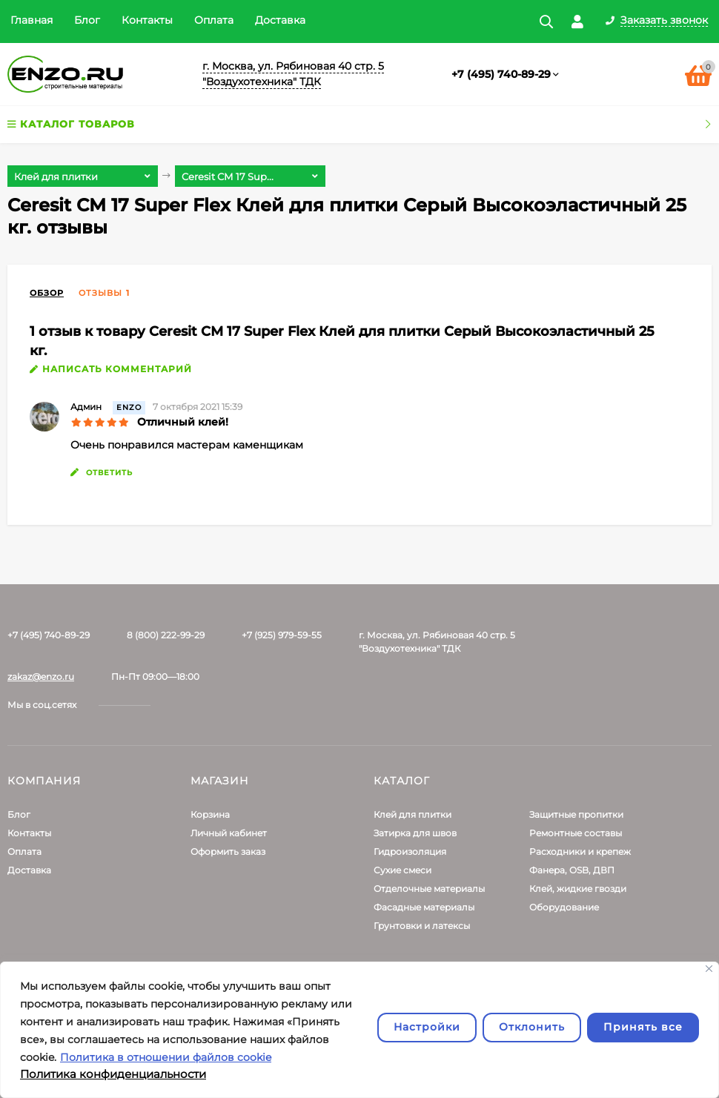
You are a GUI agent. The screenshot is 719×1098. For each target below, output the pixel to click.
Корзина (210, 814)
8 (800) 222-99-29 (166, 635)
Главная (31, 20)
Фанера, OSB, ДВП (571, 870)
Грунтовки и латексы (422, 925)
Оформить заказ (227, 851)
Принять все (643, 1026)
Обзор (47, 293)
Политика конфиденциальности (113, 1074)
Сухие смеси (402, 870)
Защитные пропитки (576, 814)
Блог (87, 20)
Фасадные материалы (424, 907)
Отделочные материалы (429, 888)
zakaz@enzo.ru (40, 676)
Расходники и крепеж (580, 851)
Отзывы (100, 293)
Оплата (213, 20)
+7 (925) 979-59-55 (282, 635)
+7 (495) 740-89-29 (501, 74)
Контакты (147, 20)
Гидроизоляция (410, 851)
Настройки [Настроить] (427, 1026)
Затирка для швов (415, 833)
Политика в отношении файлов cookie (165, 1057)
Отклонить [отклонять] (532, 1026)
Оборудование (564, 907)
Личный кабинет (228, 833)
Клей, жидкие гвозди (577, 888)
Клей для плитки (412, 814)
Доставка (280, 20)
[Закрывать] (709, 968)
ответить (101, 472)
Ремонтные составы (575, 833)
